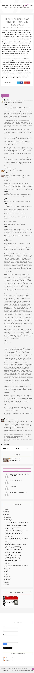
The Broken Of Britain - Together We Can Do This (16, 525)
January (7, 579)
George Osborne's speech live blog (12, 560)
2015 (6, 508)
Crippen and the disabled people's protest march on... (16, 565)
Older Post (28, 448)
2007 (6, 584)
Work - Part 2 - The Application (12, 551)
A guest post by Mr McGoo (11, 562)
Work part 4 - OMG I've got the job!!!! (13, 547)
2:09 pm (6, 203)
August (7, 568)
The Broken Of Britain (10, 528)
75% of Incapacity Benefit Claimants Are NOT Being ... (17, 522)
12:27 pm (6, 172)
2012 (6, 513)
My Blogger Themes (29, 670)
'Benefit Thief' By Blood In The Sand (13, 557)
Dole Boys (7, 563)
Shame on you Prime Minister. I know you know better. (17, 538)
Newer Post (5, 448)
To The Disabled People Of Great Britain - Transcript (16, 530)
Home (17, 448)
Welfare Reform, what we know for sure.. (14, 558)
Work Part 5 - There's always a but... (13, 546)
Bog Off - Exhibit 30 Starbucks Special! (13, 555)
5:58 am (6, 416)
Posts (5, 657)
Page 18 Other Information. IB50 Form (18, 492)
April (7, 574)
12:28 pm (6, 179)
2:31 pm (6, 226)
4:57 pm (6, 239)
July (6, 570)
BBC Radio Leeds (9, 524)
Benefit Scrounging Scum (13, 668)
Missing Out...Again (9, 543)
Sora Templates (19, 670)
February (8, 577)
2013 (6, 511)
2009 (6, 581)
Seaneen (6, 199)
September (8, 566)
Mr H (5, 99)
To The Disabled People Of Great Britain (14, 532)
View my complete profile (14, 460)
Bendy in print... (8, 554)
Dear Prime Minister (9, 535)
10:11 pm (6, 167)
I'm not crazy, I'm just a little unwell (13, 527)
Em (5, 418)
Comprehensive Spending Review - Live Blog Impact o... (17, 539)
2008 (6, 582)
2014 (6, 509)
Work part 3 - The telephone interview (13, 549)
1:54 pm (6, 198)
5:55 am (6, 340)
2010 (6, 516)
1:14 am (6, 442)
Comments (6, 660)
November (8, 519)
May (7, 573)
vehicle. (25, 55)
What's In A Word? (14, 486)
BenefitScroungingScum (9, 174)
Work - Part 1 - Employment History (13, 552)
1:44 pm (6, 191)
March (7, 576)
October (7, 520)
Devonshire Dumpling (9, 168)
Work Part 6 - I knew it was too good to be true (15, 544)
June (7, 571)
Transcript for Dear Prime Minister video (14, 533)
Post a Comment (5, 444)
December (8, 517)
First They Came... (9, 536)
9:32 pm (6, 104)
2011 (6, 514)
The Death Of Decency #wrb (16, 480)
